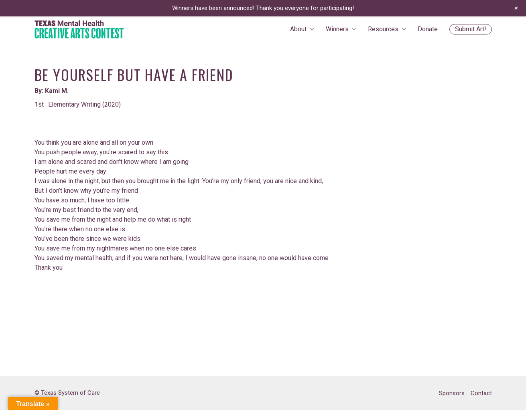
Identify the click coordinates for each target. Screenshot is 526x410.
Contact (481, 393)
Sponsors (452, 393)
